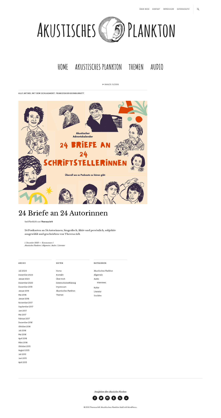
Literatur (61, 245)
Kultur (96, 287)
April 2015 (22, 362)
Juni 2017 (22, 311)
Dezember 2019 (25, 287)
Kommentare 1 (47, 243)
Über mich (144, 9)
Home (63, 66)
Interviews (101, 282)
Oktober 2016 (24, 326)
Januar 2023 (24, 279)
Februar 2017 (24, 318)
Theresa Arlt (47, 222)
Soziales (98, 295)
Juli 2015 (22, 354)
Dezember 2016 (25, 322)
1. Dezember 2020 (32, 243)
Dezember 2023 (25, 275)
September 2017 (25, 307)
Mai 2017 (22, 315)
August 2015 (23, 350)
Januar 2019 (23, 291)
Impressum (168, 9)
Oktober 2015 (24, 346)
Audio (157, 66)
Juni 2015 (22, 358)
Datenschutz (183, 9)
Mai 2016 (22, 334)
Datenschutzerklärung (66, 283)
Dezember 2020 (25, 283)
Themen (136, 66)
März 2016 (22, 342)
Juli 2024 (22, 271)
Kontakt (156, 9)
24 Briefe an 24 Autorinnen (63, 213)
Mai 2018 (22, 295)
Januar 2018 (23, 299)
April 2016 (22, 338)
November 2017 (25, 303)
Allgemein (46, 245)
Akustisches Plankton (98, 66)
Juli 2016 (22, 330)
